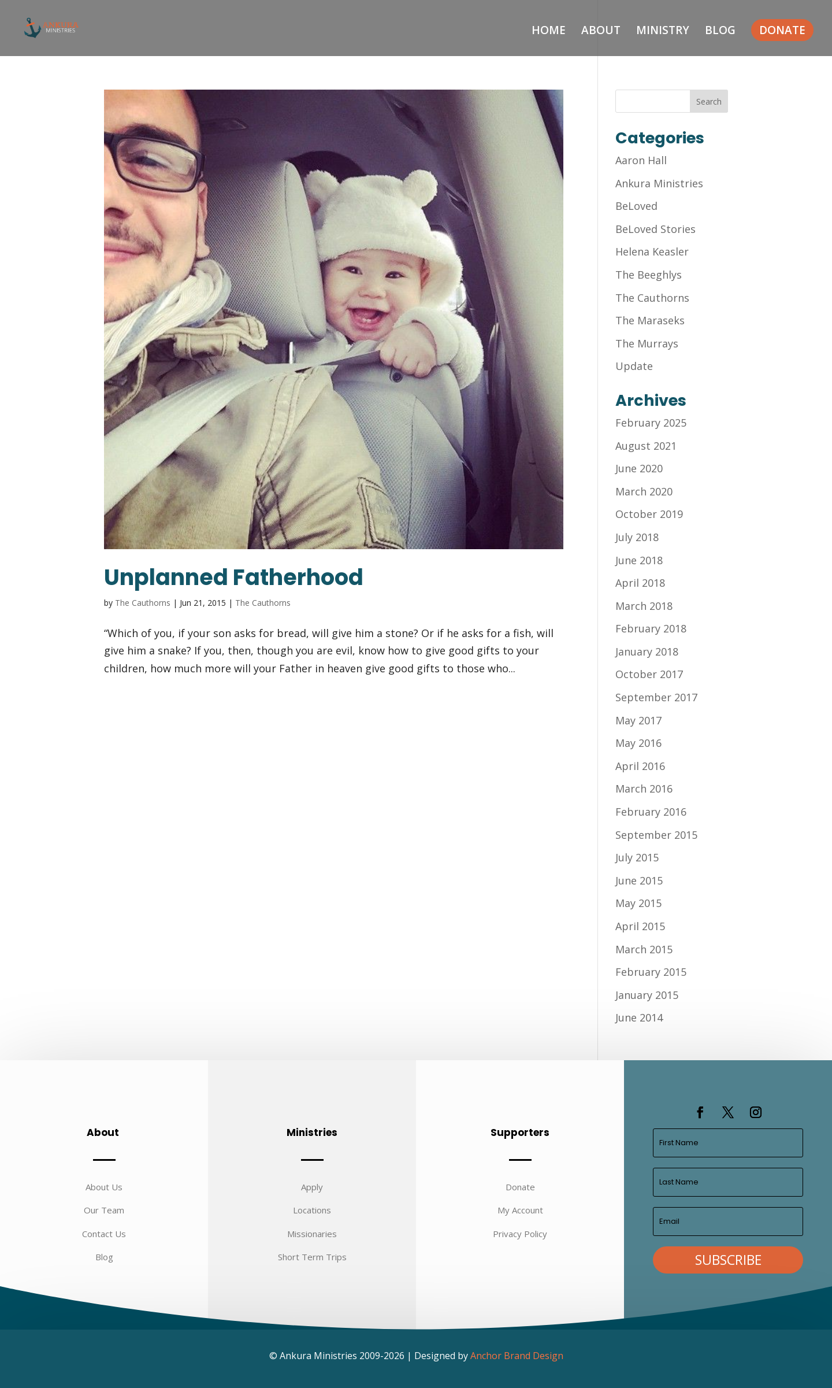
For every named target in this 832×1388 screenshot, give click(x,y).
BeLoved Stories (655, 229)
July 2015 (637, 857)
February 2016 (650, 812)
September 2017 (656, 697)
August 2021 (646, 446)
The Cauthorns (142, 602)
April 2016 (640, 766)
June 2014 (639, 1017)
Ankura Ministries (659, 183)
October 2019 (649, 514)
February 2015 (650, 972)
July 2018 (637, 537)
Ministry (662, 32)
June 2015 (639, 880)
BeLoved (636, 206)
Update (634, 366)
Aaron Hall (641, 160)
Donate (782, 30)
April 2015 (640, 926)
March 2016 (644, 788)
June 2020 (639, 468)
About (601, 32)
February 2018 (650, 628)
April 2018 (640, 583)
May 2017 (638, 720)
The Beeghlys (648, 275)
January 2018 (646, 651)
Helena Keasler (652, 251)
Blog (720, 32)
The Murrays (646, 343)
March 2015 (644, 949)
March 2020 (644, 491)
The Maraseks (650, 320)
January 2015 (646, 995)
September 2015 (656, 835)
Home (549, 32)
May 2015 (638, 903)
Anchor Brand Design (516, 1355)
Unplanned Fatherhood (233, 577)
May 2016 (638, 743)
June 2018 (639, 560)
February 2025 (650, 423)
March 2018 (644, 606)
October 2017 (649, 674)
